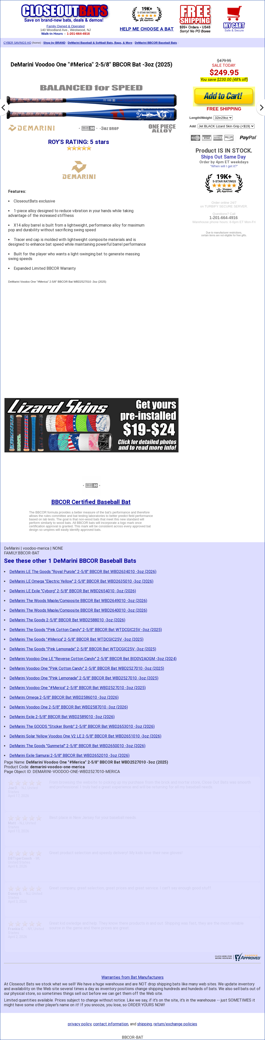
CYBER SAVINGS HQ (17, 42)
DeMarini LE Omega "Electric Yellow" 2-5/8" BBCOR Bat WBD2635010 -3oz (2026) (81, 581)
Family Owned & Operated (65, 26)
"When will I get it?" (224, 166)
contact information (110, 1024)
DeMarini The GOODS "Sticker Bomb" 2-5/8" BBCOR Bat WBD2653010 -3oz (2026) (82, 726)
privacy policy (79, 1024)
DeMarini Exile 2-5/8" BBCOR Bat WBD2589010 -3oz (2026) (62, 716)
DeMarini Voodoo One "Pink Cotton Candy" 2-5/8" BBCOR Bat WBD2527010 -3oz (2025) (86, 668)
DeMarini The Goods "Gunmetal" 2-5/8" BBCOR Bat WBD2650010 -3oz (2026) (77, 745)
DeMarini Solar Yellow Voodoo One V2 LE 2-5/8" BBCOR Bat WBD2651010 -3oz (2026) (85, 736)
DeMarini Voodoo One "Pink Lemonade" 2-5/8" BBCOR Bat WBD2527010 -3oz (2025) (83, 678)
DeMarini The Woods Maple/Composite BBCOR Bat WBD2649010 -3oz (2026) (78, 600)
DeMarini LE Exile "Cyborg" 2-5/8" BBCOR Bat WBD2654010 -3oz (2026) (72, 591)
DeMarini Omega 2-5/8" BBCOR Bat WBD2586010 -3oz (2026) (64, 697)
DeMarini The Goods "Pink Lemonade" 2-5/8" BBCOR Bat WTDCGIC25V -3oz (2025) (82, 649)
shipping (144, 1024)
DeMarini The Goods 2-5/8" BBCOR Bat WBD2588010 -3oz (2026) (67, 620)
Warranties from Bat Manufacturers (132, 977)
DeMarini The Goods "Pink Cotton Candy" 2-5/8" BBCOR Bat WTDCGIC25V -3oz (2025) (85, 629)
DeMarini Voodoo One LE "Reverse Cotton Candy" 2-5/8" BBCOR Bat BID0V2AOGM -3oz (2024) (93, 658)
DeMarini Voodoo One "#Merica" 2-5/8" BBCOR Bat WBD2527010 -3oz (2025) (77, 687)
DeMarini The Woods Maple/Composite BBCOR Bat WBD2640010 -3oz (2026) (78, 610)
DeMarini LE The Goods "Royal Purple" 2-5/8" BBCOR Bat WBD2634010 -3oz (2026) (82, 571)
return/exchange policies (175, 1024)
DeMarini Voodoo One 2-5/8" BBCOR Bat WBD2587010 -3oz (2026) (68, 707)
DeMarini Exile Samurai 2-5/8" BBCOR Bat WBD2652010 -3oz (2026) (69, 755)
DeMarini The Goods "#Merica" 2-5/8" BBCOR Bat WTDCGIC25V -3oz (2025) (76, 639)
